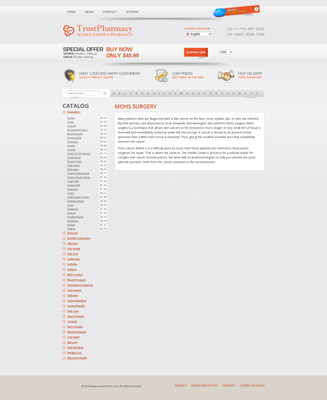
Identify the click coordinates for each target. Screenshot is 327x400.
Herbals (72, 321)
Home (71, 12)
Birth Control (75, 275)
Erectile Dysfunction (79, 238)
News (89, 12)
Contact (110, 12)
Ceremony (228, 385)
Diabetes (72, 295)
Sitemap (132, 12)
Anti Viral (72, 254)
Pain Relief (73, 337)
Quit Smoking (75, 347)
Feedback (181, 385)
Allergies (72, 243)
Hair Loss (72, 311)
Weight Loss (74, 353)
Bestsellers (73, 112)
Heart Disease (75, 316)
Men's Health (75, 327)
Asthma (71, 269)
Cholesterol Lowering (80, 285)
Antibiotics (73, 259)
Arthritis (72, 264)
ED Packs (72, 233)
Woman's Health (77, 358)
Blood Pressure (76, 280)
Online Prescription (204, 385)
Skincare (72, 342)
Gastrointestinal (76, 301)
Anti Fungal (73, 248)
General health (76, 306)
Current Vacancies (252, 385)
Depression (74, 290)
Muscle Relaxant (76, 332)
